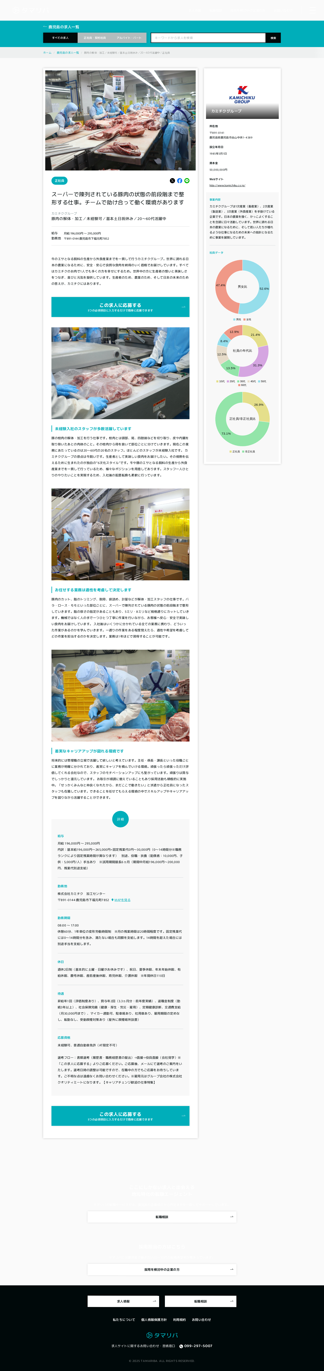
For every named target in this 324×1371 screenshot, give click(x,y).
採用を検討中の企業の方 (162, 1269)
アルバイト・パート (129, 38)
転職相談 (162, 1217)
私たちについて (124, 1319)
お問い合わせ (201, 1319)
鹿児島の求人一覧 (68, 52)
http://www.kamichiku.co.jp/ (227, 185)
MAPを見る (122, 900)
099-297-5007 (198, 1346)
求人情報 (123, 1301)
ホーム (47, 52)
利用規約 (179, 1319)
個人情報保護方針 (154, 1319)
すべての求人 (60, 38)
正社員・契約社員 (95, 38)
